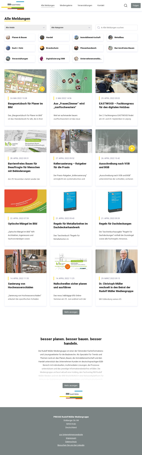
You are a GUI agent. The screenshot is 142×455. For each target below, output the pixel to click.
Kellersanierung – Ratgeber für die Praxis (70, 165)
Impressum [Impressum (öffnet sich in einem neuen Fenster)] (71, 438)
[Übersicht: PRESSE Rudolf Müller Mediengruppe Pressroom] (12, 5)
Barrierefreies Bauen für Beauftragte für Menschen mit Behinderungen (24, 167)
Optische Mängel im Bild (22, 223)
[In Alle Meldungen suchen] (117, 27)
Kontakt (101, 5)
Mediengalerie (66, 5)
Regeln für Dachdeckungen (115, 223)
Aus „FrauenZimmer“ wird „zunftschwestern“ (69, 105)
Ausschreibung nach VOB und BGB (114, 165)
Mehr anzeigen (71, 312)
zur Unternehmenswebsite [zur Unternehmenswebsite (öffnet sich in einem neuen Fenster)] (71, 434)
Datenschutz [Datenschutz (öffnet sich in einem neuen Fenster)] (71, 441)
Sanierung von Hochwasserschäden (20, 285)
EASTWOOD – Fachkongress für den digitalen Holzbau (116, 105)
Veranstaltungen (85, 5)
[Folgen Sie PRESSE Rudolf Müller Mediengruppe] (136, 5)
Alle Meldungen (48, 5)
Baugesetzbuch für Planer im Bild (25, 105)
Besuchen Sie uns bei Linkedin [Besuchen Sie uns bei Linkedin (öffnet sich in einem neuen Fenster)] (71, 445)
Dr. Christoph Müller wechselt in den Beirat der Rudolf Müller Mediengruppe (116, 287)
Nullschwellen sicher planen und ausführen (70, 285)
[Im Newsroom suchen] (125, 5)
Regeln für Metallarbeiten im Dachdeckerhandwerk (71, 225)
